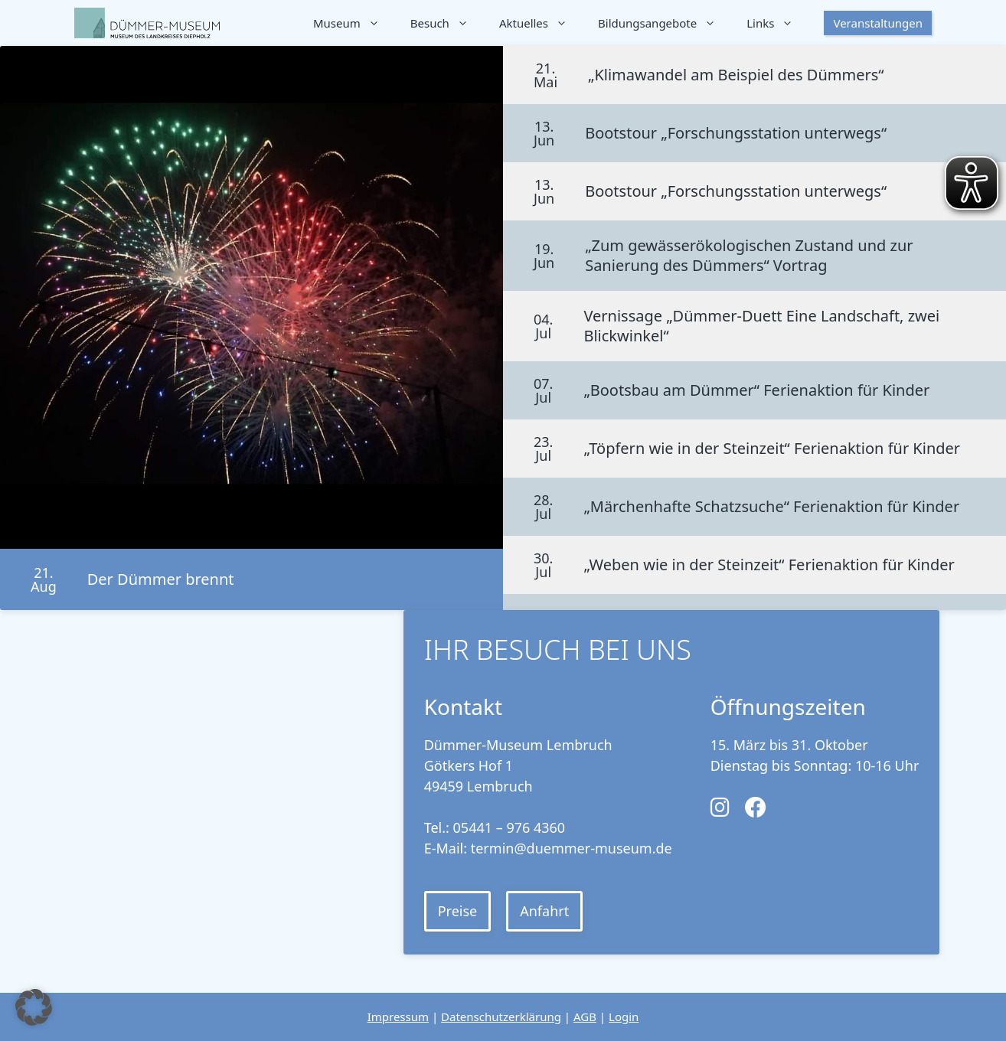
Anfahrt (544, 911)
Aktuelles (541, 23)
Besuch (447, 23)
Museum (354, 23)
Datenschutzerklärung (501, 1016)
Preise (458, 911)
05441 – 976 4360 (509, 827)
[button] (33, 1007)
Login (624, 1016)
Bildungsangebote (664, 23)
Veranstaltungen (878, 23)
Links (777, 23)
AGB (584, 1016)
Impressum (398, 1016)
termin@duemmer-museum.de (571, 848)
